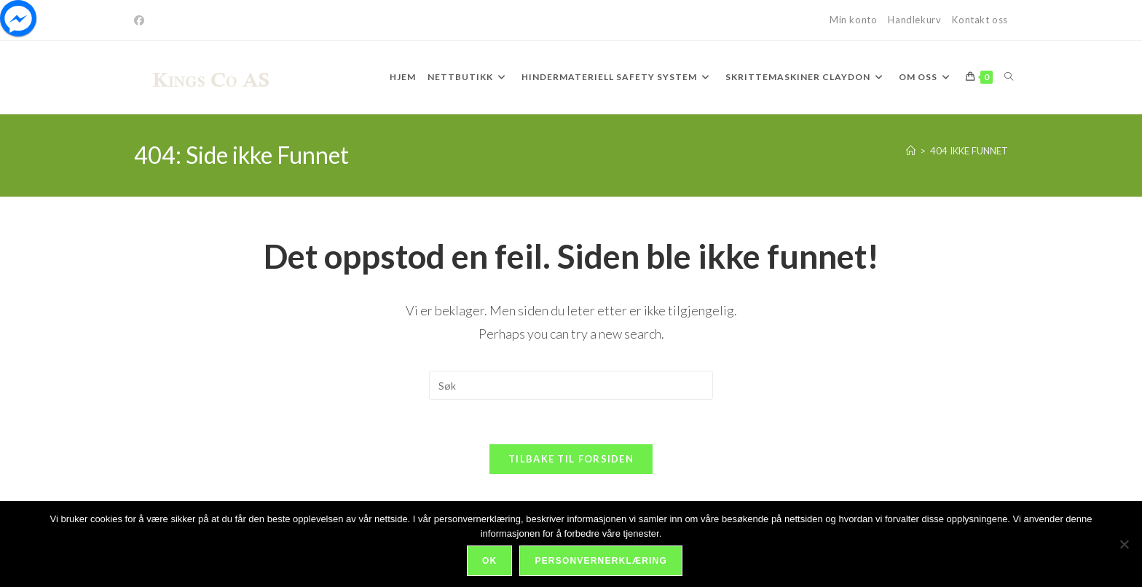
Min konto (853, 19)
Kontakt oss (980, 19)
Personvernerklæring (600, 561)
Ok (489, 561)
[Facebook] (141, 20)
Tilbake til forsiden (571, 459)
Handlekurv (914, 19)
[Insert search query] (571, 385)
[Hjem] (910, 151)
